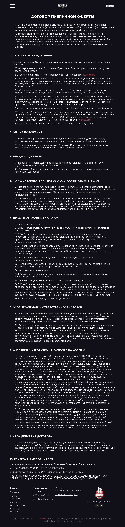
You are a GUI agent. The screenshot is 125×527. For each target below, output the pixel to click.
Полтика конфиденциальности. (68, 489)
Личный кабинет (15, 510)
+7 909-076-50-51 (41, 495)
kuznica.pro (88, 74)
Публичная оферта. (66, 494)
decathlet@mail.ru (42, 499)
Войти (110, 6)
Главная (14, 492)
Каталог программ (16, 497)
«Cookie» (42, 518)
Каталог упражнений (17, 503)
